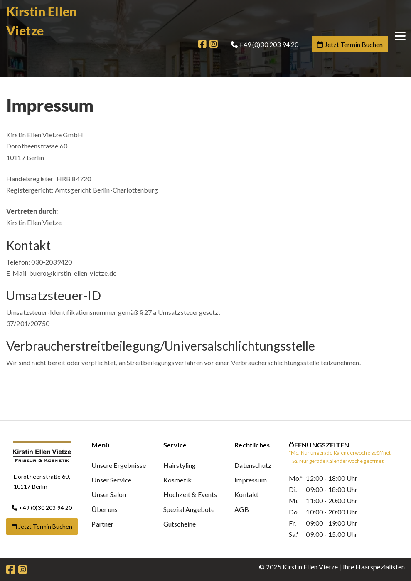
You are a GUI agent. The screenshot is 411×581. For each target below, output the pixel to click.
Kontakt (246, 494)
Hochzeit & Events (190, 494)
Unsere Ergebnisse (118, 465)
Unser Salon (108, 494)
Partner (102, 524)
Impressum (250, 480)
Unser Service (111, 480)
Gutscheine (179, 524)
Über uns (104, 509)
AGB (241, 509)
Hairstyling (179, 465)
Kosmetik (177, 480)
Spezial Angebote (189, 509)
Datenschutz (252, 465)
